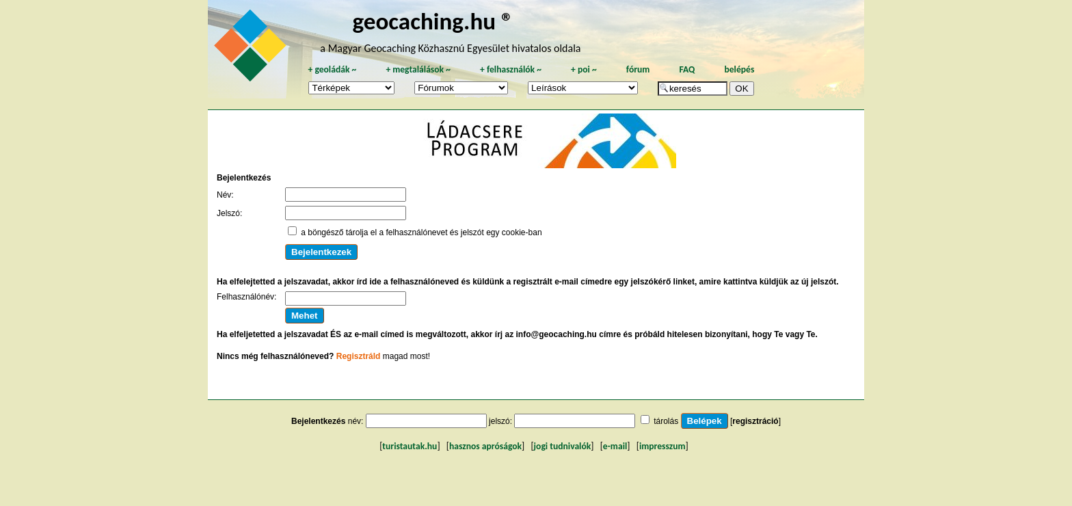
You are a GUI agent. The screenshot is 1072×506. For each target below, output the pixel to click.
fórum (638, 69)
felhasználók (511, 69)
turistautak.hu (409, 446)
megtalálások (418, 69)
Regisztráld (358, 356)
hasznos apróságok (485, 446)
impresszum (662, 446)
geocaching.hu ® (432, 21)
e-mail (615, 446)
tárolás (666, 421)
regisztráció (755, 421)
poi (584, 69)
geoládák (331, 69)
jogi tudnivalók (562, 446)
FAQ (687, 69)
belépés (739, 69)
